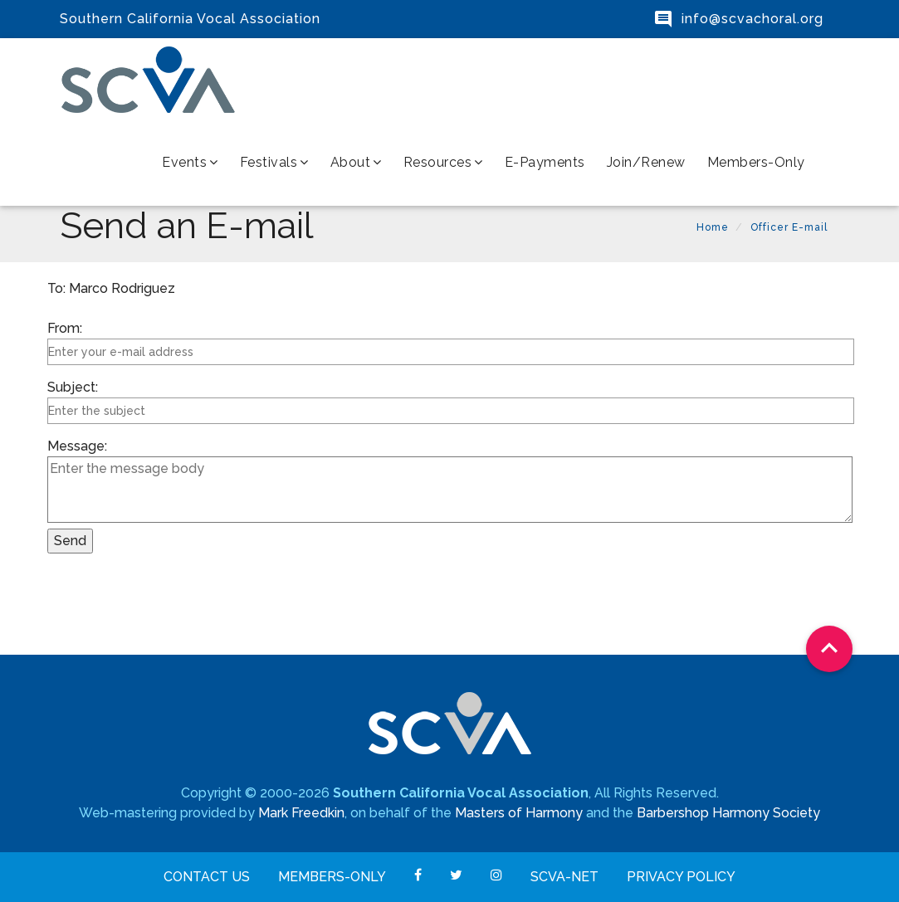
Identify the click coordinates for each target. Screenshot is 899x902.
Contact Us (207, 877)
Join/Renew (646, 162)
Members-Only (756, 162)
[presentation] (173, 605)
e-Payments (545, 162)
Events (190, 162)
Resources (443, 162)
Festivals (274, 162)
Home (712, 227)
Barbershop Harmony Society (728, 813)
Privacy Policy (681, 877)
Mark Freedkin (301, 813)
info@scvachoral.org (752, 19)
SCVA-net (564, 877)
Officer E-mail (789, 227)
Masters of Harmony (519, 813)
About (356, 162)
